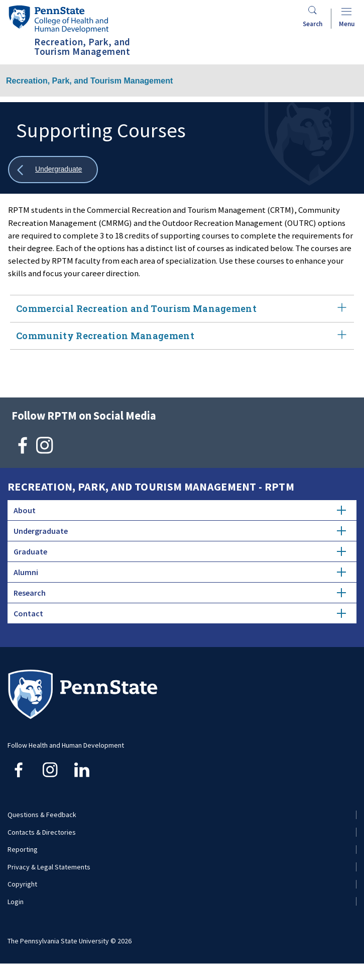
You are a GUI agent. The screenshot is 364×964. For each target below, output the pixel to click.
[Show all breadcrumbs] (53, 170)
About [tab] (180, 510)
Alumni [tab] (180, 572)
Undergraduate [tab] (180, 531)
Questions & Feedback (42, 814)
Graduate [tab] (180, 551)
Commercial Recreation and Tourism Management (182, 308)
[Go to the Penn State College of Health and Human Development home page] (58, 19)
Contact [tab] (180, 613)
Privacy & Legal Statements (49, 866)
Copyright (22, 884)
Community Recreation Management (182, 336)
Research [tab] (180, 593)
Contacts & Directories (42, 832)
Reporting (23, 849)
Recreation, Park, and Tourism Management (89, 80)
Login (16, 901)
